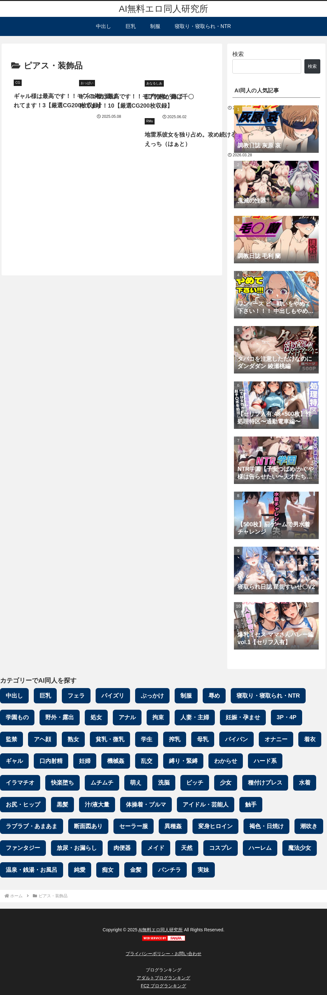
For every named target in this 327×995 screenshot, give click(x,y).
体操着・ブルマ (146, 804)
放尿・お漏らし (77, 848)
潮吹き (308, 826)
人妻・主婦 (194, 717)
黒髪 (62, 804)
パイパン (236, 739)
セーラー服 (133, 826)
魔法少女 (299, 848)
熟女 (73, 739)
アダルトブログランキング (163, 977)
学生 (146, 739)
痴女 (107, 870)
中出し (14, 696)
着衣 (310, 739)
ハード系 (265, 761)
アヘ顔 (42, 739)
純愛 (79, 870)
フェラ (76, 696)
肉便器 (122, 848)
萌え (136, 782)
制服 (186, 696)
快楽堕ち (62, 782)
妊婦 (85, 761)
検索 (238, 54)
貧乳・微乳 (110, 739)
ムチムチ (102, 782)
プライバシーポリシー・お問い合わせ (163, 953)
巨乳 (45, 696)
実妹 (203, 870)
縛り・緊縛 (183, 761)
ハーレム (260, 848)
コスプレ (220, 848)
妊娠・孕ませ (243, 717)
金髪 (136, 870)
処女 (96, 717)
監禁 (11, 739)
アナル (127, 717)
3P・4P (286, 717)
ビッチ (194, 782)
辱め (214, 696)
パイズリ (112, 696)
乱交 (146, 761)
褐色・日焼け (266, 826)
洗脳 (164, 782)
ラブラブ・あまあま (31, 826)
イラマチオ (20, 782)
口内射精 (51, 761)
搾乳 (174, 739)
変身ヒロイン (215, 826)
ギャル (14, 761)
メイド (155, 848)
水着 (304, 782)
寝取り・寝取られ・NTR (268, 696)
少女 (225, 782)
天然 (187, 848)
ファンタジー (23, 848)
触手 (251, 804)
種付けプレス (265, 782)
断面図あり (88, 826)
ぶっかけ (152, 696)
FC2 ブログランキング (163, 985)
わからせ (225, 761)
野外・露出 (59, 717)
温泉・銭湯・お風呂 (31, 870)
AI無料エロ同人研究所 (160, 929)
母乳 (202, 739)
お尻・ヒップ (23, 804)
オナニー (276, 739)
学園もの (17, 717)
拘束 (158, 717)
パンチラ (169, 870)
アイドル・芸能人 (206, 804)
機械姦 (115, 761)
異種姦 (173, 826)
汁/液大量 (97, 804)
